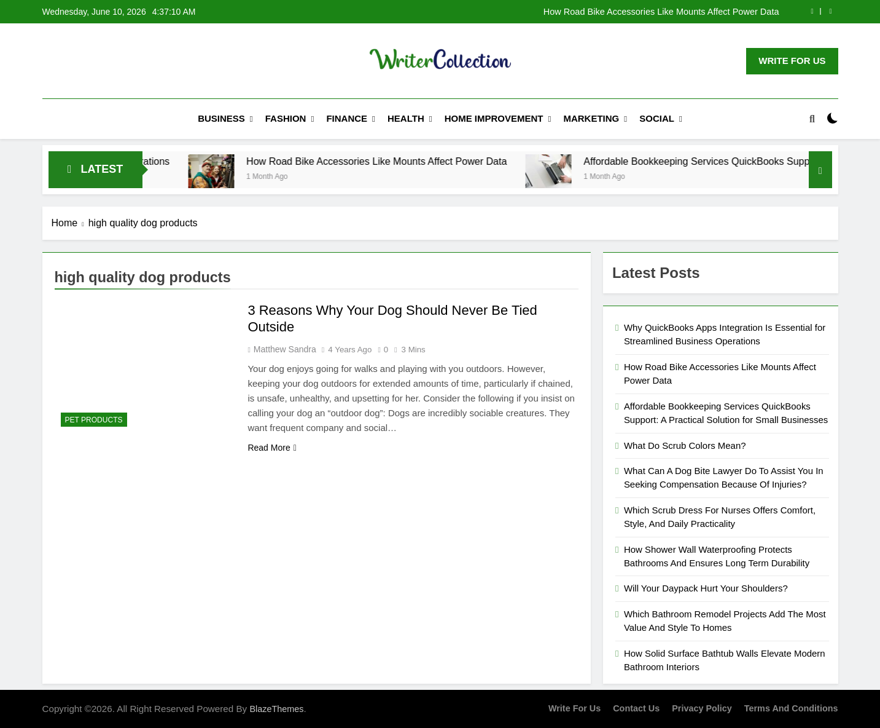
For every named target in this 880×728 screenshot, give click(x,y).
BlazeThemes (276, 709)
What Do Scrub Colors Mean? (685, 445)
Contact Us (636, 708)
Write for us (574, 708)
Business (221, 118)
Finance (346, 118)
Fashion (285, 118)
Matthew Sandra (285, 349)
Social (656, 118)
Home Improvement (494, 118)
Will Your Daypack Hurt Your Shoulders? (706, 588)
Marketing (591, 118)
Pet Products (94, 420)
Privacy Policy (702, 708)
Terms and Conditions (791, 708)
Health (405, 118)
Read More (271, 448)
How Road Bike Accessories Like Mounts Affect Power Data (661, 12)
